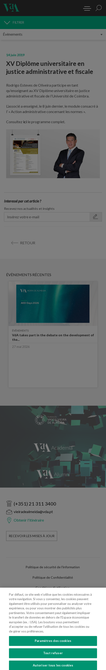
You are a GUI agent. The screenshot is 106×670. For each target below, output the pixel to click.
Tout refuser (53, 661)
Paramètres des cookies (53, 649)
